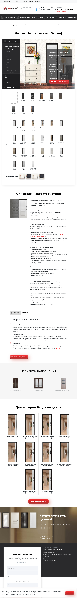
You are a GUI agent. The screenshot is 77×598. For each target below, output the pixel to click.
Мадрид (8, 59)
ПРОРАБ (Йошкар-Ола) (12, 46)
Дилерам (16, 1)
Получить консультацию (59, 82)
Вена (7, 54)
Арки (41, 17)
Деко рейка (72, 17)
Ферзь (8, 67)
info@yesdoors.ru (22, 562)
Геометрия (9, 57)
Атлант (8, 51)
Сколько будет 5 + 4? (22, 580)
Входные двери (10, 17)
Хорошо (69, 592)
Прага (7, 62)
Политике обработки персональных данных (23, 594)
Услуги (31, 1)
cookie (26, 591)
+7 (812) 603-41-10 (65, 9)
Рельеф (8, 65)
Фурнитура (50, 17)
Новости (24, 1)
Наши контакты (22, 554)
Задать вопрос (61, 11)
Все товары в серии (38, 501)
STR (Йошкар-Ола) (10, 49)
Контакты (38, 1)
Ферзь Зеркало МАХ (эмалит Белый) (11, 72)
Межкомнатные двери (27, 17)
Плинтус (61, 17)
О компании (8, 1)
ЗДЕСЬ (57, 348)
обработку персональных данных (43, 592)
